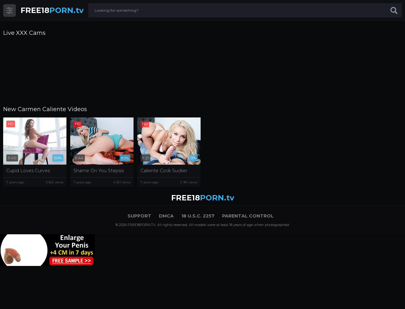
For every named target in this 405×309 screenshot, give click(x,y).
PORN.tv (52, 10)
